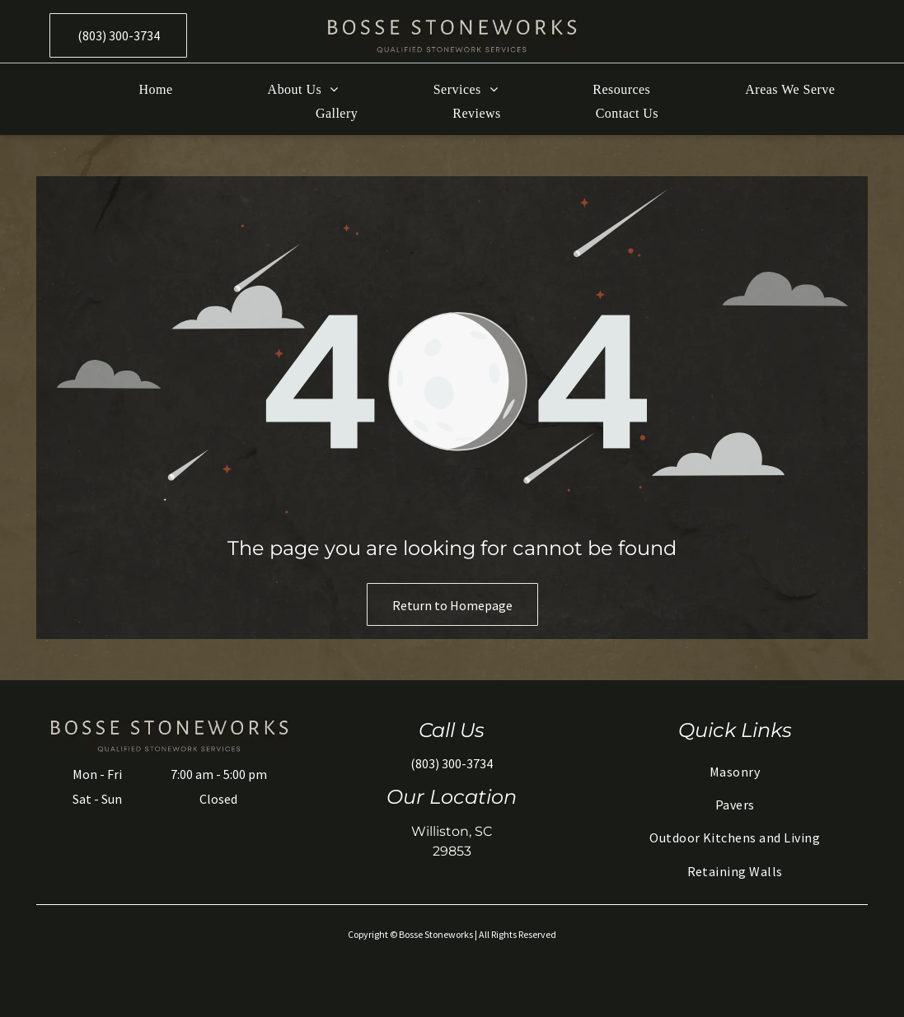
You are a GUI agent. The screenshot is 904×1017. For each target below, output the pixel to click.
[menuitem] (121, 89)
